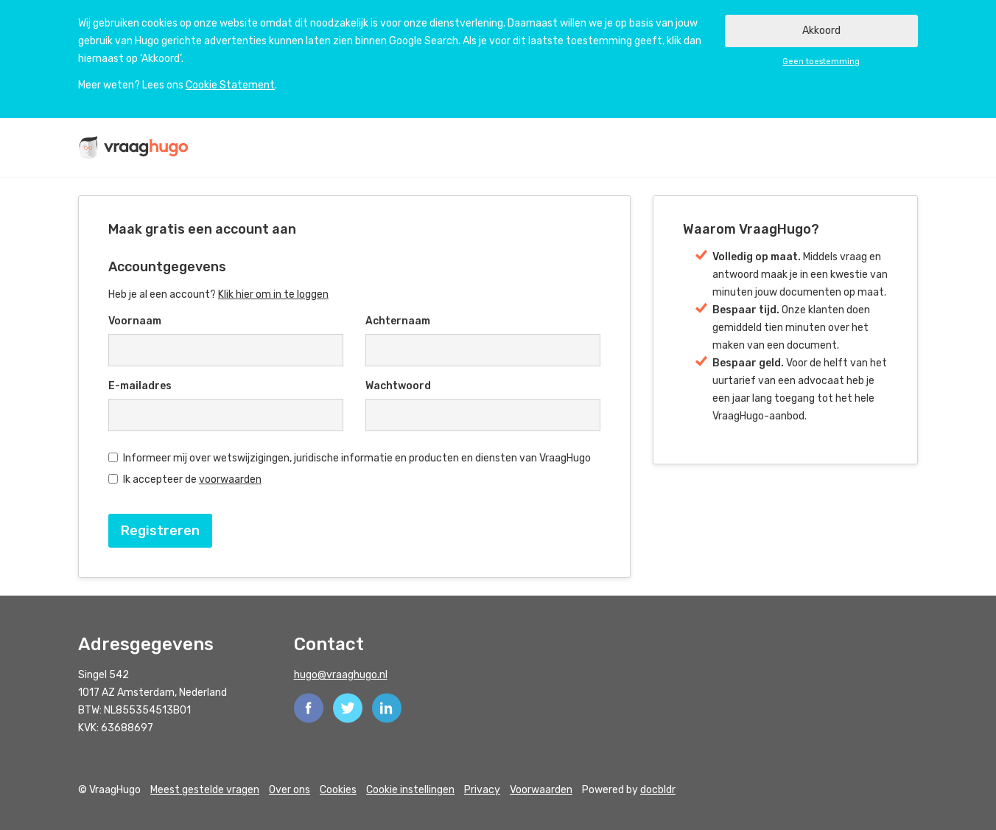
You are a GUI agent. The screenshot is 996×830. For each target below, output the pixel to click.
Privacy (482, 790)
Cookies (338, 790)
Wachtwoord (398, 386)
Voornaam (134, 321)
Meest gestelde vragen (204, 790)
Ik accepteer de (185, 479)
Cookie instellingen (410, 790)
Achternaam (397, 321)
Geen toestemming (821, 61)
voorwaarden (230, 479)
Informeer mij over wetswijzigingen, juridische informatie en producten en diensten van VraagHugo (349, 458)
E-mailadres (140, 386)
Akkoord (821, 30)
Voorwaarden (541, 790)
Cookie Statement (230, 85)
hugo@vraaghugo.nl (340, 675)
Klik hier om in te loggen (273, 294)
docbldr (658, 790)
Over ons (289, 790)
